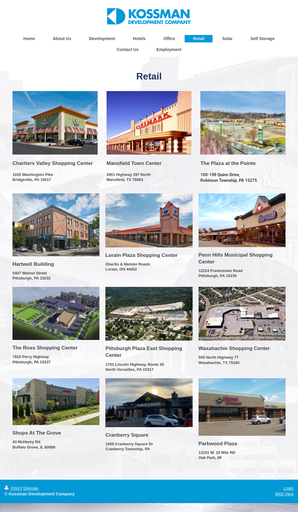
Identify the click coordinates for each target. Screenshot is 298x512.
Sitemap (30, 488)
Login (288, 488)
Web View (284, 494)
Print (12, 488)
